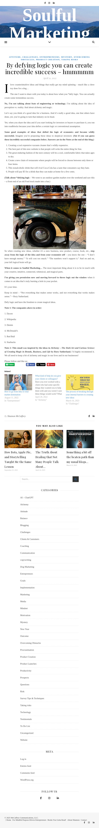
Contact (84, 820)
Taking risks (69, 60)
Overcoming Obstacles (30, 643)
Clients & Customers (29, 539)
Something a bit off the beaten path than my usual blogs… (80, 457)
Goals (23, 580)
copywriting (25, 560)
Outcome (24, 636)
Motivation (25, 615)
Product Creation (48, 60)
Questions (24, 684)
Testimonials (26, 719)
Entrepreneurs (49, 57)
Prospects (24, 677)
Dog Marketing (27, 567)
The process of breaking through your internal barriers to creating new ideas (79, 395)
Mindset (24, 608)
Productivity (25, 670)
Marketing (25, 594)
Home (8, 820)
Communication (27, 553)
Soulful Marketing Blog (49, 33)
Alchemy (24, 504)
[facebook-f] (45, 3)
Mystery (66, 57)
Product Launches (28, 664)
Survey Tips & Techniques (32, 698)
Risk (22, 691)
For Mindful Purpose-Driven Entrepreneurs (29, 820)
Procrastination (27, 650)
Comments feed (27, 773)
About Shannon (73, 820)
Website (23, 740)
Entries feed (25, 766)
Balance (23, 518)
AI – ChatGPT (27, 497)
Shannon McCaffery (17, 416)
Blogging (24, 525)
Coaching (24, 546)
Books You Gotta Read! (57, 820)
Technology (25, 712)
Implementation (27, 587)
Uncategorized (26, 733)
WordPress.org (27, 780)
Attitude (15, 57)
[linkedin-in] (54, 3)
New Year (24, 629)
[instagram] (49, 3)
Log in (23, 759)
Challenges (30, 57)
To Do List (25, 726)
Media (23, 601)
